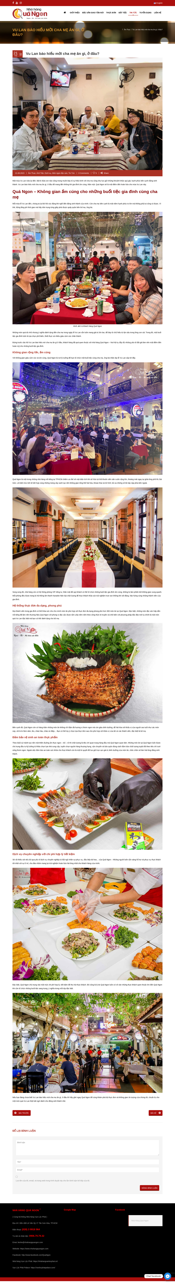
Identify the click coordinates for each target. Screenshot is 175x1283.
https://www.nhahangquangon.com (34, 1250)
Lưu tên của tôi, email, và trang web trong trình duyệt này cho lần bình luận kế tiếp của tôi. (53, 1182)
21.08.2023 (19, 175)
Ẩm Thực (127, 31)
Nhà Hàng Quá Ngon (140, 1223)
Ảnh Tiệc (40, 175)
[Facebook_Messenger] (167, 1276)
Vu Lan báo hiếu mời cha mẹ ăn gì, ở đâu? (62, 56)
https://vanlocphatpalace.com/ (43, 1269)
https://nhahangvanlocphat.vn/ (45, 1263)
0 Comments (83, 175)
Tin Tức (71, 175)
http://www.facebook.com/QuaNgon (36, 1257)
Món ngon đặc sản (60, 175)
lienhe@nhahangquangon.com (30, 1244)
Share (105, 175)
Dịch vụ (48, 175)
